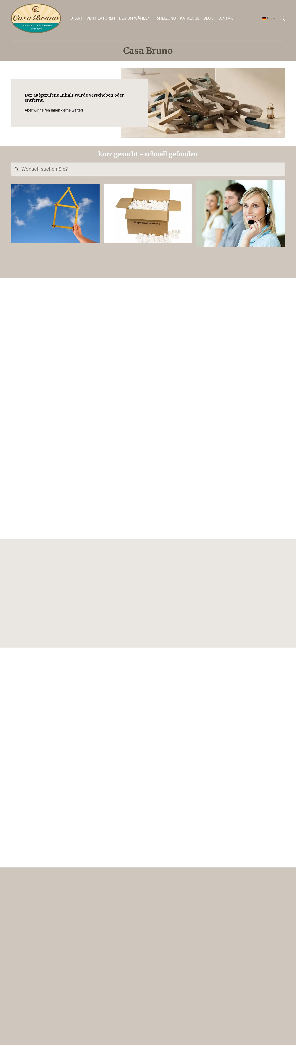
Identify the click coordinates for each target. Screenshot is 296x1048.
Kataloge (189, 18)
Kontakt (226, 18)
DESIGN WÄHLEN (134, 18)
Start (76, 18)
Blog (208, 18)
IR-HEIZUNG (165, 18)
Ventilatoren (100, 18)
